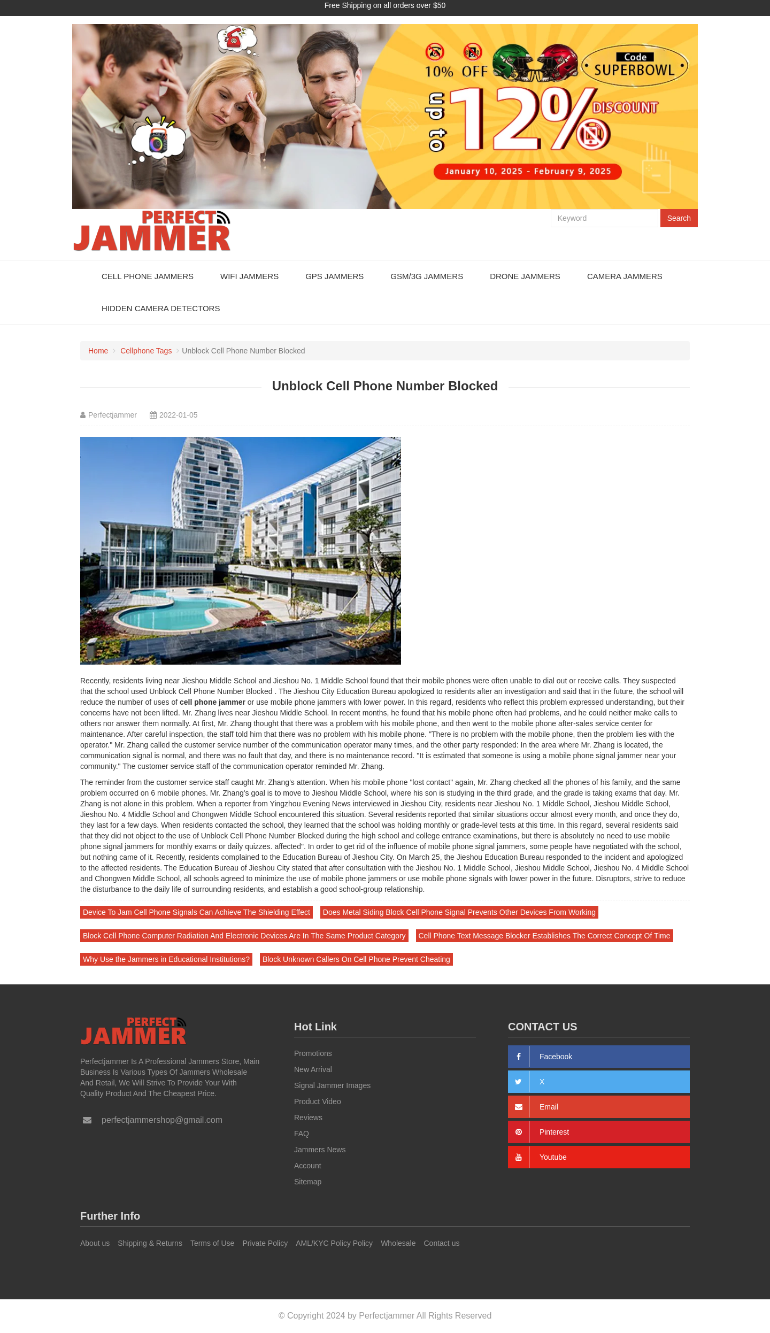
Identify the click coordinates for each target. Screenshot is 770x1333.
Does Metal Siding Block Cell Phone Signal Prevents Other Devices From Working (459, 912)
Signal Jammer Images (332, 1085)
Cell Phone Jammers (148, 276)
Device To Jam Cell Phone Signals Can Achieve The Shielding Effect (196, 912)
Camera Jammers (625, 276)
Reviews (308, 1117)
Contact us (442, 1243)
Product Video (317, 1101)
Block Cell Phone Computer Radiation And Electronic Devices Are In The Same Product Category (244, 935)
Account (307, 1165)
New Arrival (313, 1069)
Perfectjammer (112, 415)
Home (98, 350)
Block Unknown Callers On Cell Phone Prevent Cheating (356, 959)
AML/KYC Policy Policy (334, 1243)
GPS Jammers (334, 276)
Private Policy (265, 1243)
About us (95, 1243)
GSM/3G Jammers (426, 276)
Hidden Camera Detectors (161, 308)
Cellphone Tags (146, 350)
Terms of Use (212, 1243)
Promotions (313, 1053)
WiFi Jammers (249, 276)
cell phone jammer (212, 702)
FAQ (301, 1133)
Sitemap (307, 1181)
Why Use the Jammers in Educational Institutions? (166, 959)
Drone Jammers (525, 276)
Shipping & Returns (150, 1243)
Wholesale (398, 1243)
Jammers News (319, 1149)
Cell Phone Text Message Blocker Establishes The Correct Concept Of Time (545, 935)
